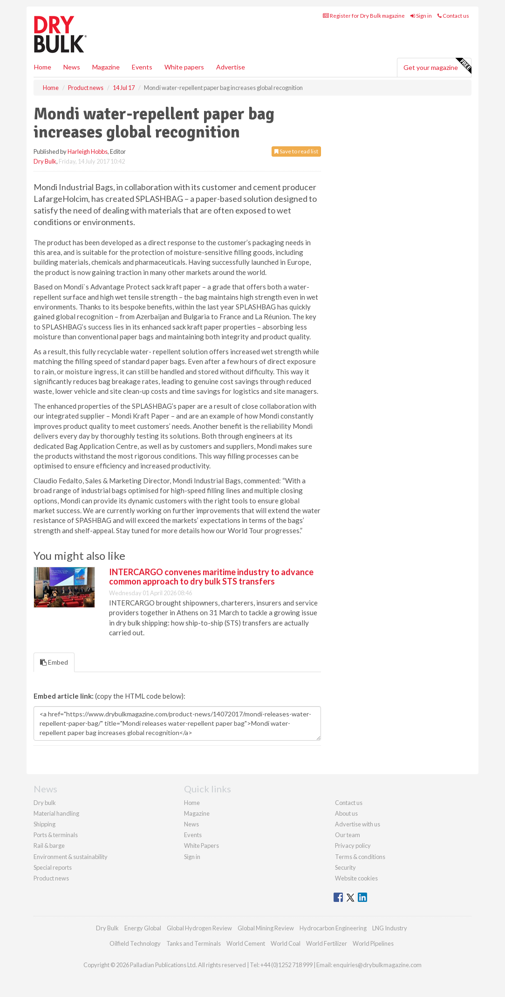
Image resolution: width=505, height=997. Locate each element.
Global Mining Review (266, 928)
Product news (51, 878)
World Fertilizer (326, 943)
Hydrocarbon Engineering (333, 928)
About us (346, 813)
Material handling (56, 813)
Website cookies (356, 878)
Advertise (230, 67)
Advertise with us (357, 824)
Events (142, 67)
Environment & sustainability (71, 856)
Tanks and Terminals (193, 943)
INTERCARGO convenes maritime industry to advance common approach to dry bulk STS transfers (211, 576)
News (191, 824)
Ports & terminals (56, 835)
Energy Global (142, 928)
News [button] (71, 67)
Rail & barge (49, 845)
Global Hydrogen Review (199, 928)
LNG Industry (389, 928)
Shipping (44, 824)
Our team (347, 835)
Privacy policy (353, 845)
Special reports (53, 867)
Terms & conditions (360, 856)
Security (345, 867)
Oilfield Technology (135, 943)
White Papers (201, 845)
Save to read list (296, 151)
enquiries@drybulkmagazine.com (377, 965)
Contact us (453, 16)
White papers (184, 67)
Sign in (421, 16)
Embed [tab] (54, 662)
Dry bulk (45, 802)
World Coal (285, 943)
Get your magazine (437, 66)
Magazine (106, 67)
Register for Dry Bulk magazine (364, 16)
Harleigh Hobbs (88, 151)
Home (42, 67)
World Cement (245, 943)
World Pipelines (373, 943)
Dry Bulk (45, 161)
